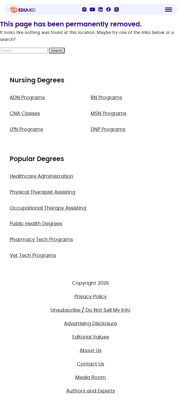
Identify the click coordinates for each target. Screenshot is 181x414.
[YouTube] (92, 9)
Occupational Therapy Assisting (48, 208)
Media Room (90, 377)
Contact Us (90, 364)
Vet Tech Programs (33, 255)
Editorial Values (90, 337)
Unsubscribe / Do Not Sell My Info (90, 310)
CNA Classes (25, 113)
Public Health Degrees (36, 223)
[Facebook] (108, 9)
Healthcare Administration (41, 176)
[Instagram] (84, 9)
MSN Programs (108, 113)
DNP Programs (108, 129)
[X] (116, 9)
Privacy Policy (90, 296)
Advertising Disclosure (90, 323)
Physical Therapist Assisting (42, 192)
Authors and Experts (90, 391)
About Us (90, 350)
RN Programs (106, 97)
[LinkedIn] (100, 9)
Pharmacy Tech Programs (41, 239)
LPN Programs (26, 129)
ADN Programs (27, 97)
